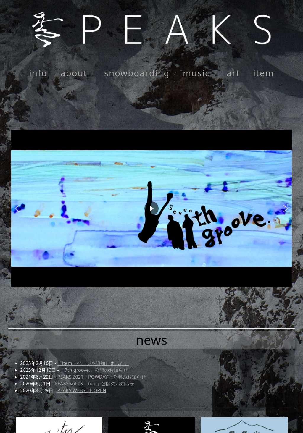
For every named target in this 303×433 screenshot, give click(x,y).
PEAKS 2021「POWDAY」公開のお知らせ (101, 377)
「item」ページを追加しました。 (93, 363)
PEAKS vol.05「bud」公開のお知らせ (95, 383)
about (73, 73)
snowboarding (137, 73)
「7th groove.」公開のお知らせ (94, 370)
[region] (151, 208)
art (233, 73)
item (263, 73)
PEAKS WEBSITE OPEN (81, 390)
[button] (151, 208)
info (38, 73)
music (196, 73)
